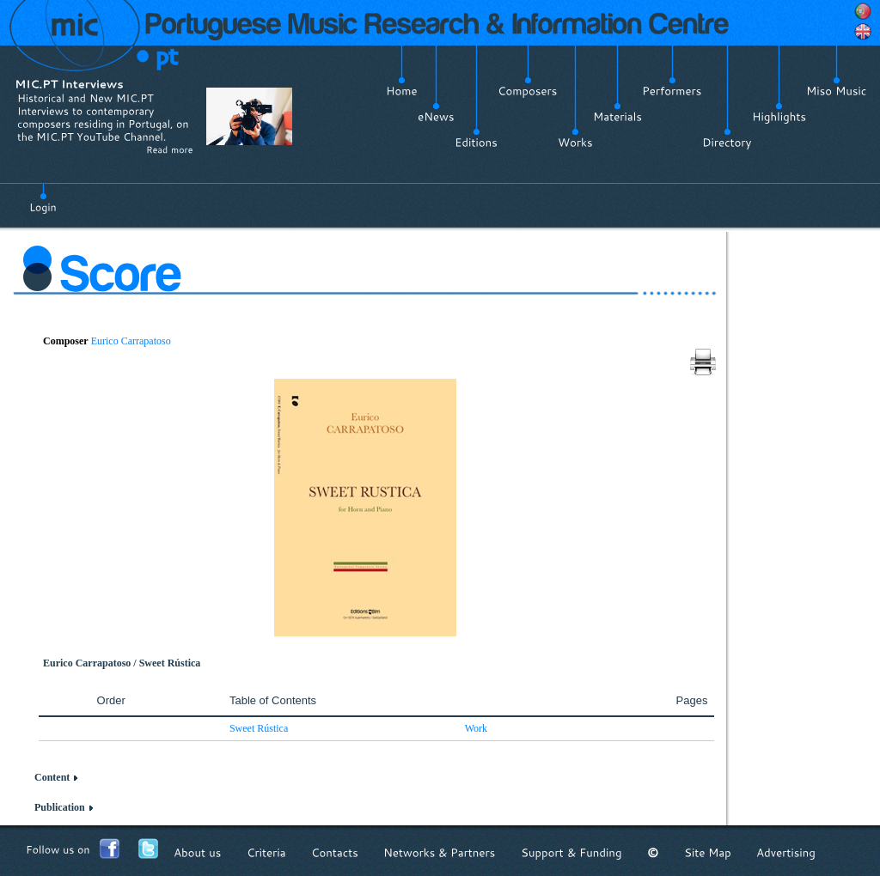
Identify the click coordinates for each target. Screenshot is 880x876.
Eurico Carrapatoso (131, 341)
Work (476, 728)
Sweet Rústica (258, 728)
